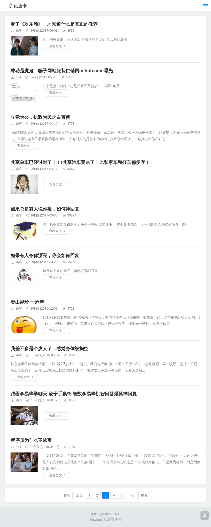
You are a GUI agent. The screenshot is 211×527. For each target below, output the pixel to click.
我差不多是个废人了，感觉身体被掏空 (49, 348)
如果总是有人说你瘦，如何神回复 (45, 208)
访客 (19, 30)
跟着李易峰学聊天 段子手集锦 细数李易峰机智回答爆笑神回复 (74, 393)
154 (18, 77)
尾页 (144, 495)
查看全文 (55, 46)
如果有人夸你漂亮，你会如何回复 (45, 255)
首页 (67, 495)
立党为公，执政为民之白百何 (40, 117)
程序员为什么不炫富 (31, 440)
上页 (79, 495)
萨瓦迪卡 (18, 5)
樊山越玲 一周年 (27, 302)
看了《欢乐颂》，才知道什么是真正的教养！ (56, 24)
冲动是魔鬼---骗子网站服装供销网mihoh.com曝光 (62, 70)
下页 (132, 495)
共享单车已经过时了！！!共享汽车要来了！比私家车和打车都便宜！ (80, 162)
